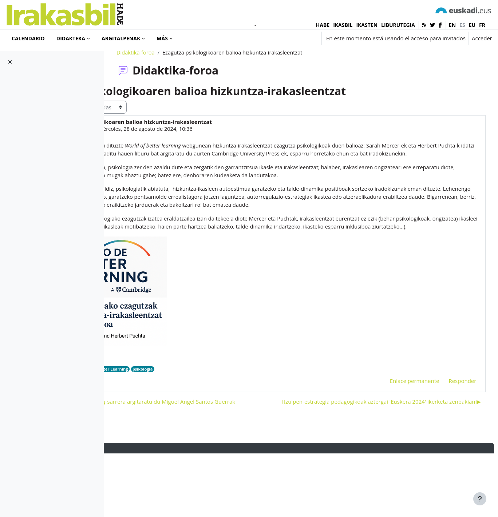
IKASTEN (367, 24)
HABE (323, 24)
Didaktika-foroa (172, 75)
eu (472, 24)
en (452, 24)
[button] (274, 38)
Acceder (482, 38)
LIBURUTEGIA (398, 24)
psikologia (230, 419)
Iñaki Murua (164, 151)
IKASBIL (342, 24)
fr (482, 24)
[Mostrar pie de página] (479, 498)
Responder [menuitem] (449, 430)
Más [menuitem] (162, 38)
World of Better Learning (190, 419)
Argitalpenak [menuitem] (121, 38)
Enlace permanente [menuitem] (401, 430)
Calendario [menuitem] (28, 38)
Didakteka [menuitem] (70, 38)
